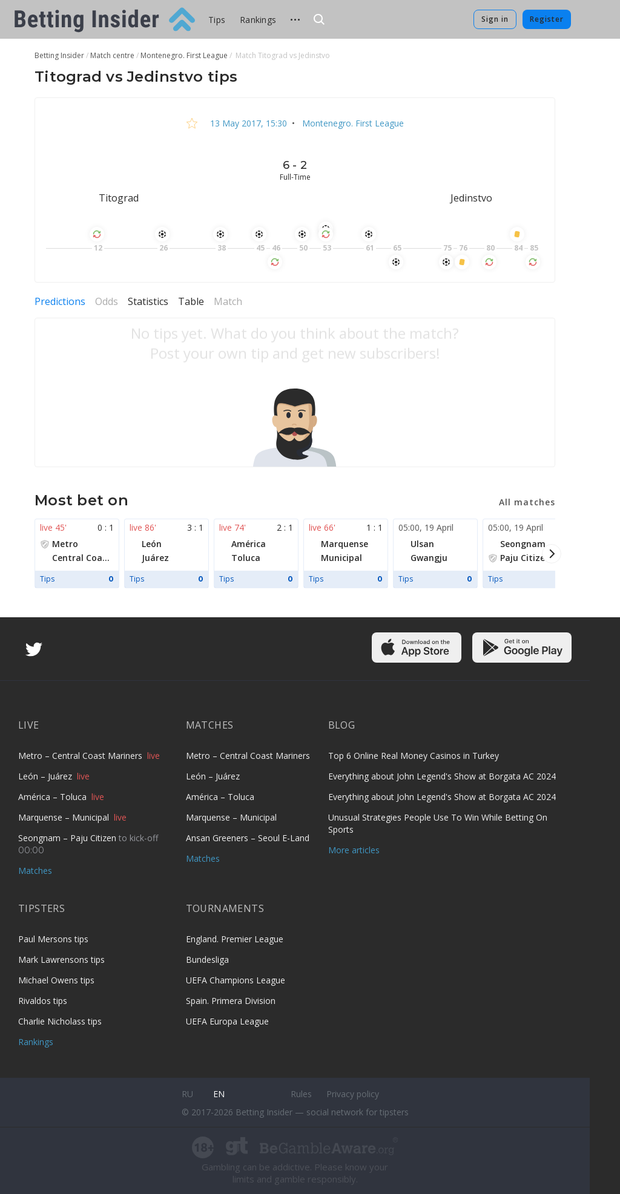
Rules (301, 1094)
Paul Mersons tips (53, 939)
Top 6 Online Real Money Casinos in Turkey (413, 755)
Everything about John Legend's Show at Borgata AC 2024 (442, 776)
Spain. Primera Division (230, 1000)
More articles (354, 850)
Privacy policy (352, 1094)
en (219, 1094)
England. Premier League (234, 939)
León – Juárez (46, 776)
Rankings (258, 19)
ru (187, 1094)
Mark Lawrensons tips (61, 959)
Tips (216, 19)
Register (547, 19)
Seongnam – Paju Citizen (68, 838)
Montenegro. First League (352, 123)
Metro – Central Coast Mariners (81, 755)
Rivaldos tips (42, 1000)
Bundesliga (207, 959)
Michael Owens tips (56, 980)
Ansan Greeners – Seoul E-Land (247, 838)
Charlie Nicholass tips (60, 1021)
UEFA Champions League (235, 980)
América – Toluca (53, 796)
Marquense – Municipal (64, 817)
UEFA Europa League (227, 1021)
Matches (35, 870)
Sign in (495, 19)
